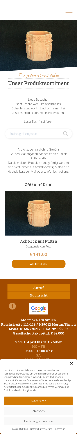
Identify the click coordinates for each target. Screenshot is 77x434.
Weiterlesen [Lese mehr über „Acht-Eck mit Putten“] (38, 264)
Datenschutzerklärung (41, 429)
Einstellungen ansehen (38, 421)
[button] (71, 363)
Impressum (59, 429)
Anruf (38, 287)
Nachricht (39, 295)
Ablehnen (39, 411)
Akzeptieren (38, 401)
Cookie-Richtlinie (20, 429)
